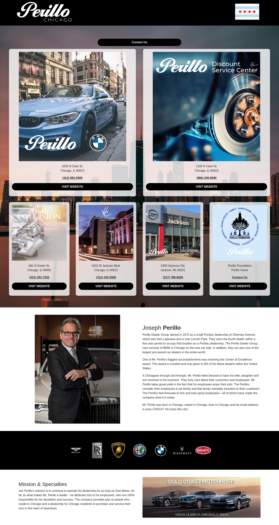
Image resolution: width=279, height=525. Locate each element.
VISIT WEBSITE (72, 186)
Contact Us (139, 42)
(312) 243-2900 (106, 277)
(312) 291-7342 (39, 277)
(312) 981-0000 (72, 177)
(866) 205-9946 (206, 177)
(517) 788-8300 (173, 277)
